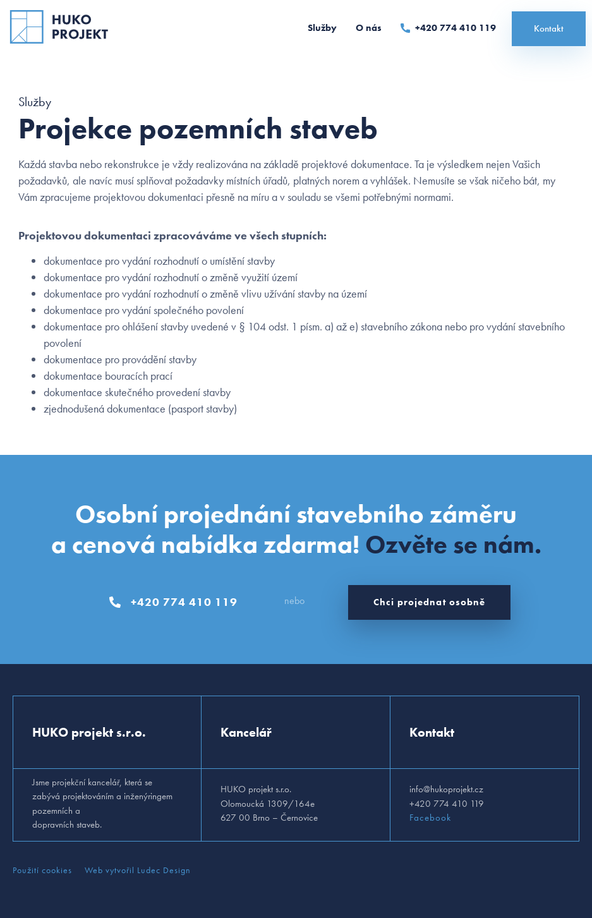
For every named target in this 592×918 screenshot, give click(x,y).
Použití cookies (42, 870)
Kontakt (549, 28)
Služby (322, 27)
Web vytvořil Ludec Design (138, 870)
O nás (369, 27)
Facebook (430, 817)
